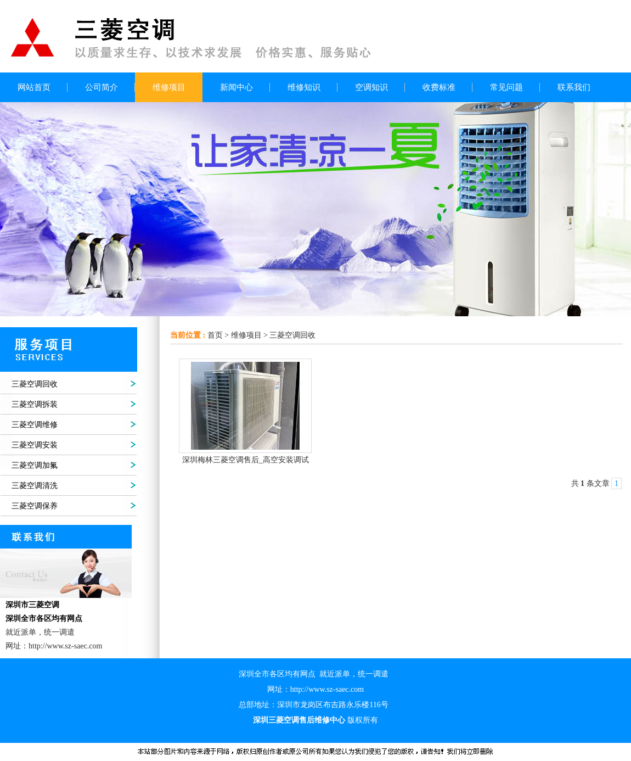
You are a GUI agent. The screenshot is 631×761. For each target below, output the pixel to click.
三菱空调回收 (292, 335)
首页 (215, 335)
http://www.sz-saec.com (327, 689)
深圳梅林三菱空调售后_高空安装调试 (245, 460)
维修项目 (246, 335)
